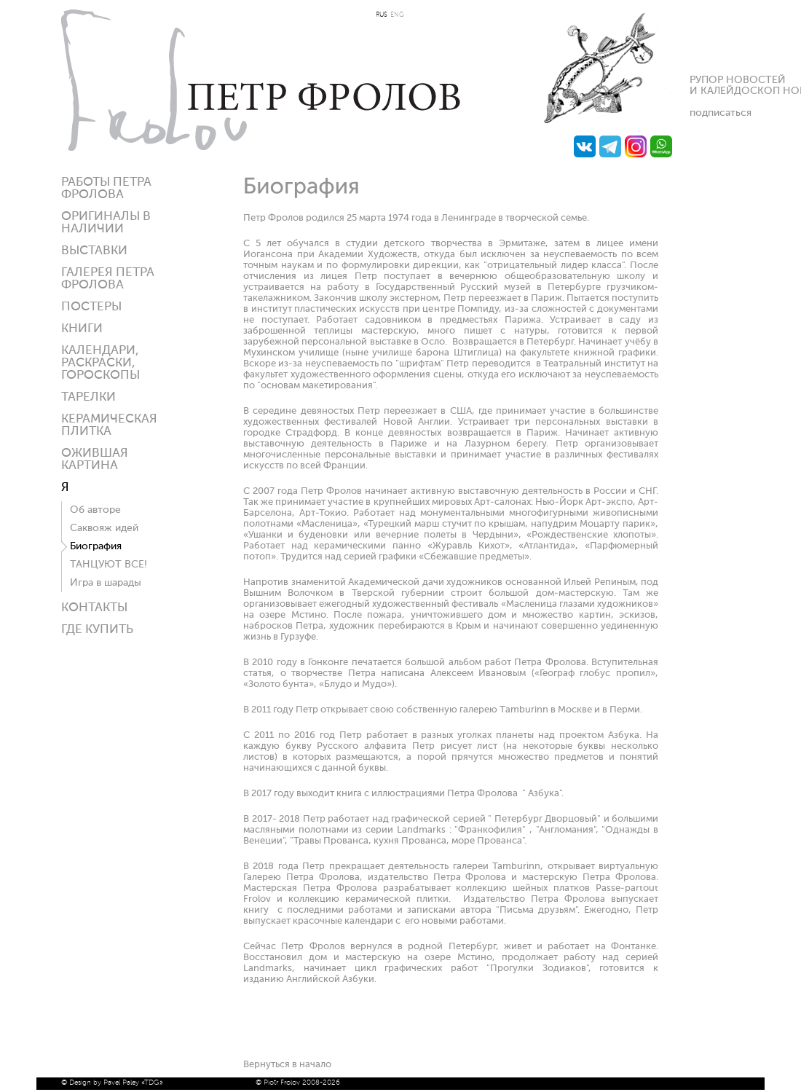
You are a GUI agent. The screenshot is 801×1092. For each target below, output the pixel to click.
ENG (397, 15)
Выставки (94, 251)
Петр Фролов (260, 80)
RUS (381, 15)
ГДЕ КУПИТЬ (97, 630)
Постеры (91, 307)
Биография (96, 546)
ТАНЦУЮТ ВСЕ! (108, 564)
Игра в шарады (105, 583)
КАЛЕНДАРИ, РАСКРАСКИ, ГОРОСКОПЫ (100, 363)
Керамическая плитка (109, 425)
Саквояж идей (104, 528)
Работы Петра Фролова (106, 188)
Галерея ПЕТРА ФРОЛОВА (107, 279)
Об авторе (95, 510)
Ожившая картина (94, 459)
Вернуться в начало (287, 1064)
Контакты (94, 608)
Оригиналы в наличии (106, 223)
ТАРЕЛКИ (88, 397)
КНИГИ (82, 329)
